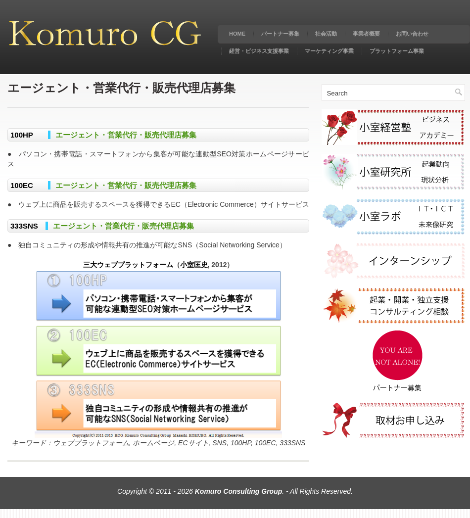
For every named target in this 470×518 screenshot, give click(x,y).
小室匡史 (194, 265)
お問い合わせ (412, 34)
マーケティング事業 (329, 51)
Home (237, 34)
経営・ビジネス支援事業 (259, 51)
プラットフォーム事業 (397, 51)
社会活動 (326, 34)
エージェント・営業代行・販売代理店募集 (125, 135)
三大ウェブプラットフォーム (128, 265)
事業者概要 (366, 34)
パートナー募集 (280, 34)
